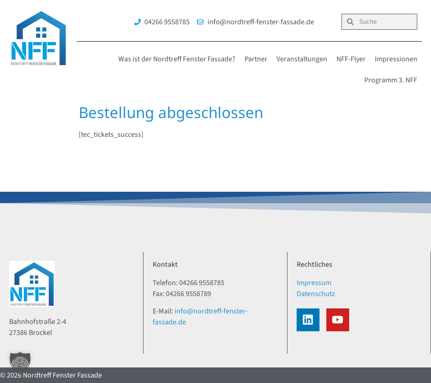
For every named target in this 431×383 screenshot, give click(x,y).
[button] (20, 363)
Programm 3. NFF (390, 80)
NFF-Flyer (351, 59)
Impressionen (396, 59)
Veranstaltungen (302, 59)
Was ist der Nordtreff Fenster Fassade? (176, 59)
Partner (256, 59)
